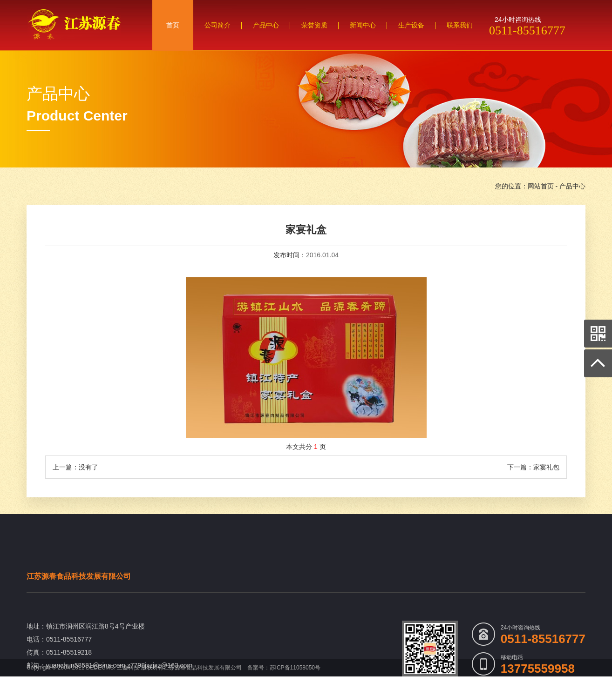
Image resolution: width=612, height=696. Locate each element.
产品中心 (572, 186)
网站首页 (541, 186)
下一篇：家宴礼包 (533, 467)
